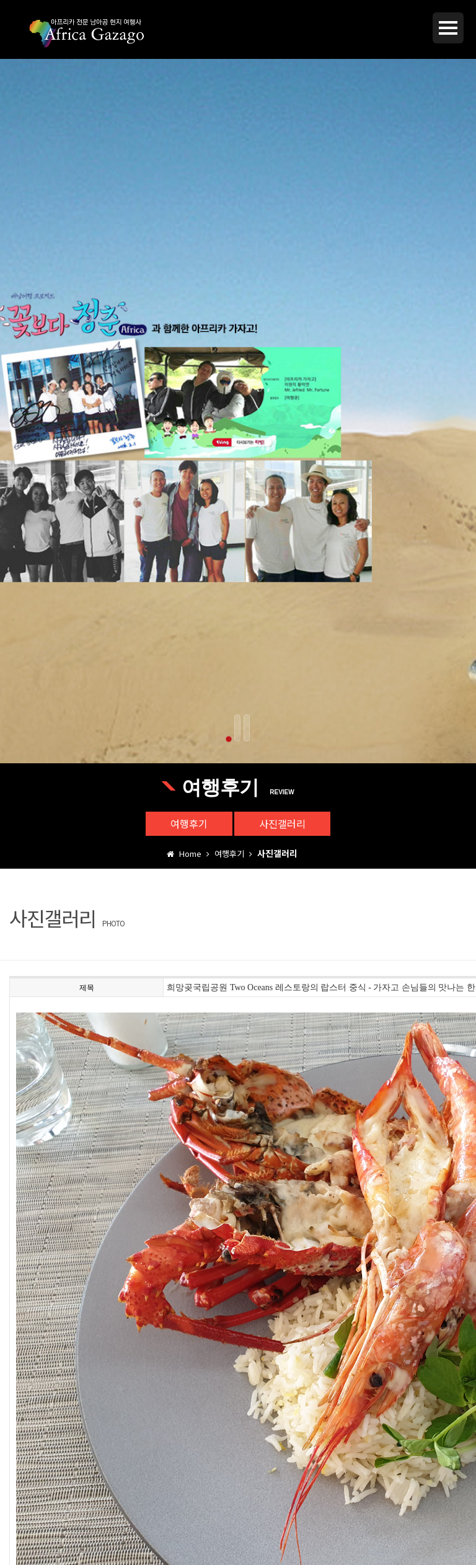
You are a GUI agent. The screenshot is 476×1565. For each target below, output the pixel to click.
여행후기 (189, 823)
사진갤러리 (282, 823)
